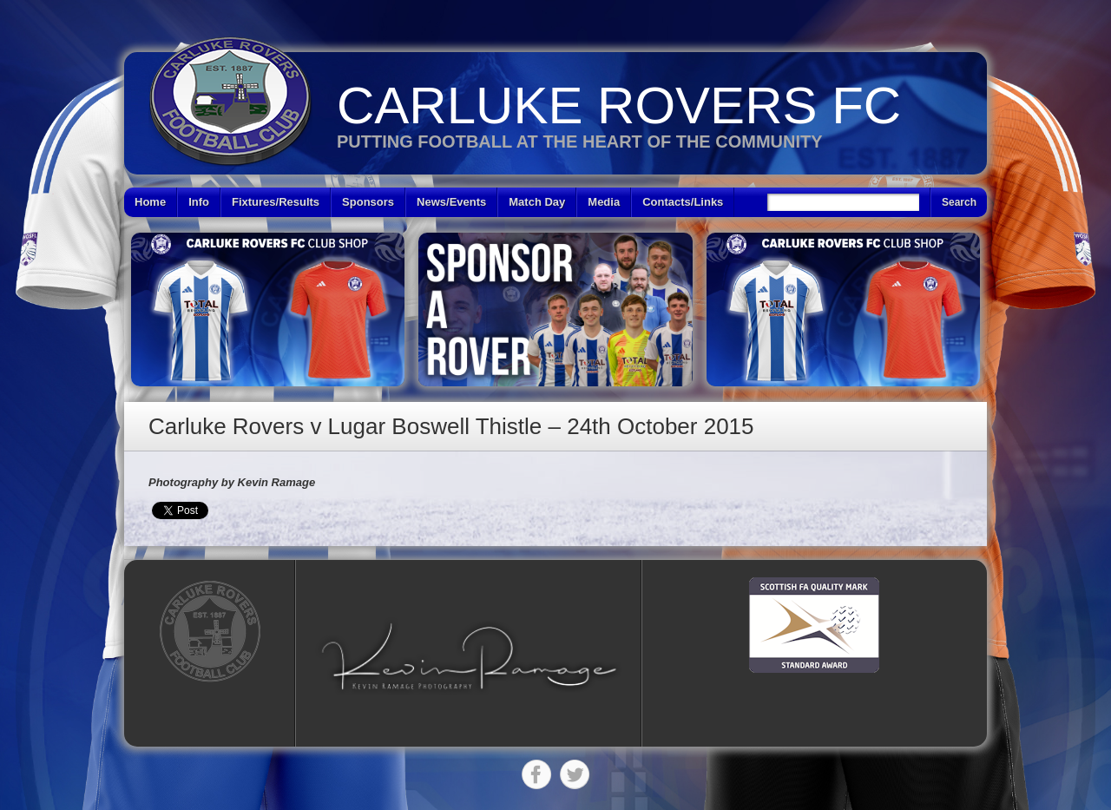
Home (150, 201)
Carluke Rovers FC (619, 105)
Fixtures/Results (275, 201)
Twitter (574, 774)
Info (198, 201)
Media (604, 201)
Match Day (537, 201)
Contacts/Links (682, 201)
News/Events (451, 201)
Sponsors (368, 201)
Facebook (536, 774)
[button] (469, 655)
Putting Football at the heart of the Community (580, 141)
